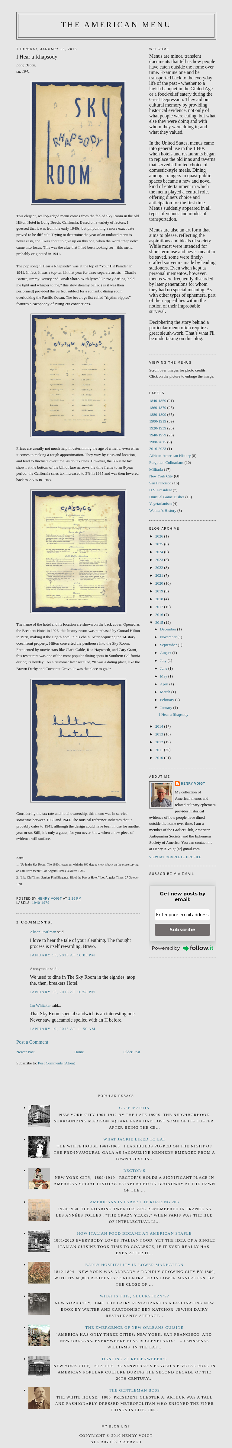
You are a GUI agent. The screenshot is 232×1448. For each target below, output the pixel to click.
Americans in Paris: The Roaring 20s (134, 1202)
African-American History (170, 455)
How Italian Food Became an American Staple (134, 1233)
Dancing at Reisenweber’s (134, 1359)
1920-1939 (157, 428)
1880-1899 (157, 414)
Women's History (162, 510)
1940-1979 (41, 902)
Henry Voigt (193, 783)
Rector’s (135, 1170)
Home (79, 1052)
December (168, 629)
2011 (159, 750)
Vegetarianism (160, 503)
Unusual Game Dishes (166, 497)
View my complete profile (175, 857)
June (164, 668)
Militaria (156, 469)
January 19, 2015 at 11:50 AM (62, 1028)
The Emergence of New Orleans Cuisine (134, 1327)
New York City (161, 476)
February (167, 699)
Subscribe (182, 930)
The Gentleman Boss (134, 1390)
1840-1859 (157, 400)
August (166, 652)
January (166, 707)
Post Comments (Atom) (57, 1063)
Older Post (132, 1052)
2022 (159, 567)
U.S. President (160, 490)
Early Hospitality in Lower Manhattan (134, 1264)
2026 (159, 536)
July (164, 660)
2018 (159, 599)
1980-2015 (157, 442)
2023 (159, 559)
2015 (159, 622)
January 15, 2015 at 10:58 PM (62, 992)
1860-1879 (157, 407)
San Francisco (160, 483)
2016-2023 (157, 448)
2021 (159, 575)
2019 (159, 591)
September (169, 645)
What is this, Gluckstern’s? (134, 1296)
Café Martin (134, 1107)
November (169, 637)
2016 (159, 614)
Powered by (182, 948)
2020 (159, 583)
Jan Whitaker (40, 1005)
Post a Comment (32, 1042)
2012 (159, 742)
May (164, 676)
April (164, 684)
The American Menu (116, 24)
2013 (159, 734)
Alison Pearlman (43, 932)
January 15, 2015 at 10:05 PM (62, 955)
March (165, 692)
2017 (159, 606)
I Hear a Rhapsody (173, 714)
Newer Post (25, 1052)
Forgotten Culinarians (166, 462)
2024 (159, 552)
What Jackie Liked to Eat (134, 1139)
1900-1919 (157, 421)
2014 (159, 726)
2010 (159, 757)
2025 (159, 544)
